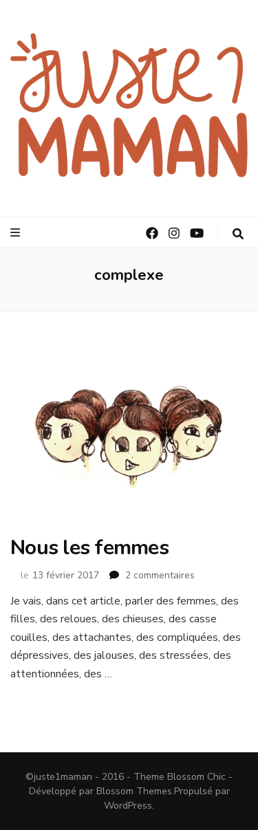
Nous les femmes (89, 548)
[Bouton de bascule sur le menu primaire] (16, 233)
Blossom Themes (134, 791)
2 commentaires (160, 575)
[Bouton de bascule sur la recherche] (238, 234)
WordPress (128, 805)
